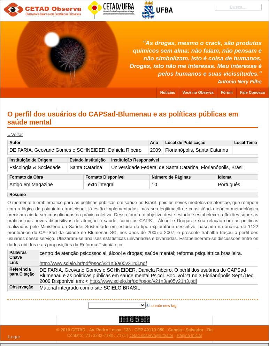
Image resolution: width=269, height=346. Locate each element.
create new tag (163, 305)
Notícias (167, 92)
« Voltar (15, 134)
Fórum (227, 92)
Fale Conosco (252, 92)
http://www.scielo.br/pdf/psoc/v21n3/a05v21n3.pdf (93, 263)
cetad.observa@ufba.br (151, 335)
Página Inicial (189, 335)
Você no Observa (198, 92)
